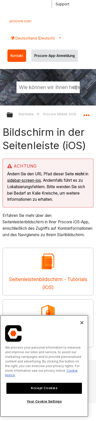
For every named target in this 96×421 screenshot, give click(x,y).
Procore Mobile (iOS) (60, 114)
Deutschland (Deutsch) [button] (34, 38)
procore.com (20, 21)
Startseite (26, 114)
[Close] (82, 322)
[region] (44, 366)
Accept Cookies (44, 388)
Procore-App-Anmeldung (54, 56)
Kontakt (16, 56)
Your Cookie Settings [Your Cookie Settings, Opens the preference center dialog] (44, 401)
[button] (75, 87)
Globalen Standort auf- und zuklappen (86, 113)
